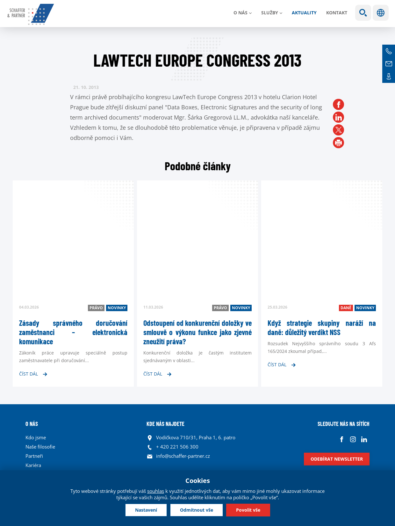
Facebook (341, 439)
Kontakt (336, 13)
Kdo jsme (35, 437)
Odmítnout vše (196, 510)
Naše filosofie (40, 446)
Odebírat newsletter (337, 459)
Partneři (34, 456)
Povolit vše (248, 510)
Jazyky (381, 13)
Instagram (352, 439)
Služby (269, 13)
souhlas (155, 491)
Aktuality (304, 13)
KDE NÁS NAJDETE (165, 423)
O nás (240, 13)
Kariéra (33, 465)
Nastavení (146, 510)
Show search (363, 13)
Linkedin (364, 439)
